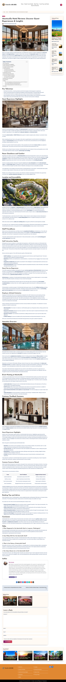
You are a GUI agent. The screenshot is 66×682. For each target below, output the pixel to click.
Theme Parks (22, 655)
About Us (20, 666)
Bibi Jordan (7, 23)
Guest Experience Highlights (9, 64)
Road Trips (36, 4)
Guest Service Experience (9, 70)
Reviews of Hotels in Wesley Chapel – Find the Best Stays (10, 601)
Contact (35, 666)
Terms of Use (36, 671)
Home (22, 4)
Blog (5, 655)
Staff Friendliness (7, 68)
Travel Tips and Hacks (44, 4)
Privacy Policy (37, 674)
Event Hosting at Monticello (9, 73)
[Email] (16, 577)
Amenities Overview (7, 72)
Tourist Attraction (35, 5)
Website (4, 635)
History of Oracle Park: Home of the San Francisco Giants (10, 658)
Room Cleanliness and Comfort (9, 65)
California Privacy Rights (23, 671)
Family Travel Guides (28, 4)
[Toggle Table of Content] (26, 62)
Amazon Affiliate (22, 669)
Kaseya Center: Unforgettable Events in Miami (24, 602)
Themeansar (44, 680)
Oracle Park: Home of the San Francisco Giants (55, 44)
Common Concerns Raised (9, 77)
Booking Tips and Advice (8, 78)
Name (4, 628)
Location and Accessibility (8, 66)
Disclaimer (21, 674)
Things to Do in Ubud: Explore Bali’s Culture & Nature (55, 658)
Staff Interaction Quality (9, 69)
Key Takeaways (6, 63)
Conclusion (6, 79)
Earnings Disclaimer (38, 669)
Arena (4, 16)
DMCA (20, 676)
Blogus (39, 680)
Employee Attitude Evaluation (10, 71)
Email (4, 631)
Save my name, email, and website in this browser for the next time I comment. (18, 638)
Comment (5, 613)
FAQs (5, 80)
